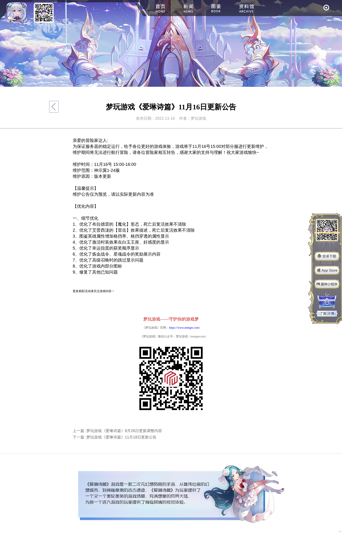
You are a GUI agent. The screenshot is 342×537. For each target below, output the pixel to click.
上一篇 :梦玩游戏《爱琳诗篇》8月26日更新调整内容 (117, 431)
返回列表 (54, 107)
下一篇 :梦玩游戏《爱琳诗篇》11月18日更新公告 (114, 437)
